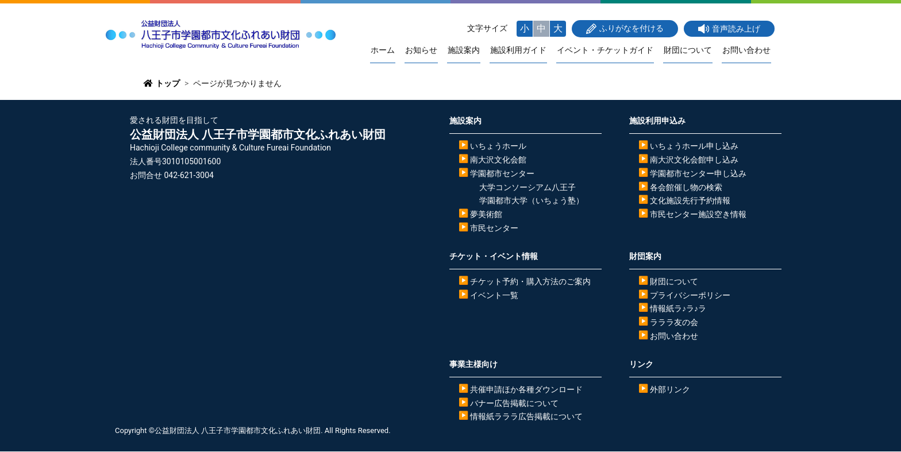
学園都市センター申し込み (698, 173)
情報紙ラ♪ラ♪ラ (678, 309)
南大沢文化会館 (498, 160)
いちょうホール (498, 146)
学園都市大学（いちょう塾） (531, 201)
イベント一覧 (494, 295)
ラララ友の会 (674, 322)
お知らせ (427, 50)
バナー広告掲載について (514, 403)
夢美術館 (486, 214)
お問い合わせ (747, 50)
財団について (689, 50)
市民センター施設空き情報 (698, 214)
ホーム (390, 50)
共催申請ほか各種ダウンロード (526, 389)
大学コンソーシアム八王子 (527, 187)
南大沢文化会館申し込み (694, 160)
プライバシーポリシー (690, 295)
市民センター (494, 228)
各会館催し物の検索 (686, 187)
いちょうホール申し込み (694, 146)
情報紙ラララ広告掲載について (526, 417)
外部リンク (670, 389)
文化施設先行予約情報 (690, 201)
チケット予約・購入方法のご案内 (530, 281)
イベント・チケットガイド (608, 50)
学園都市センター (502, 173)
